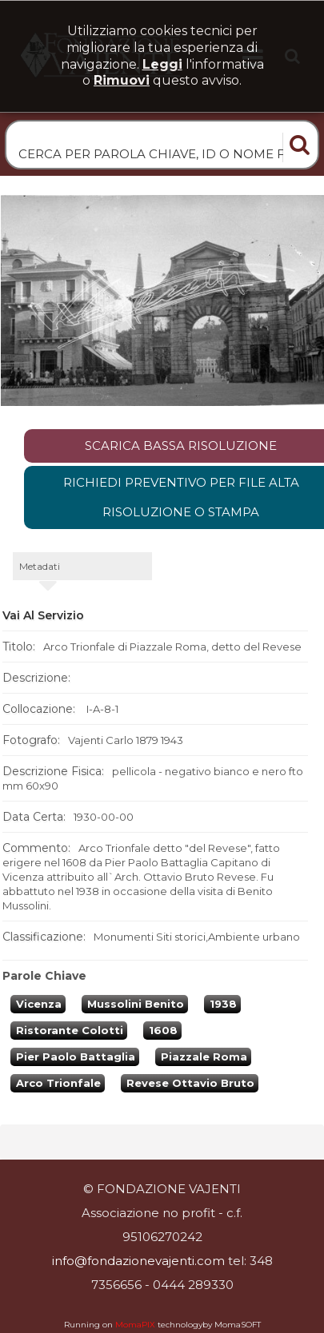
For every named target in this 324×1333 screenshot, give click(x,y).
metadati (39, 566)
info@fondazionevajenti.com (138, 1260)
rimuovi (122, 80)
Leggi (162, 64)
